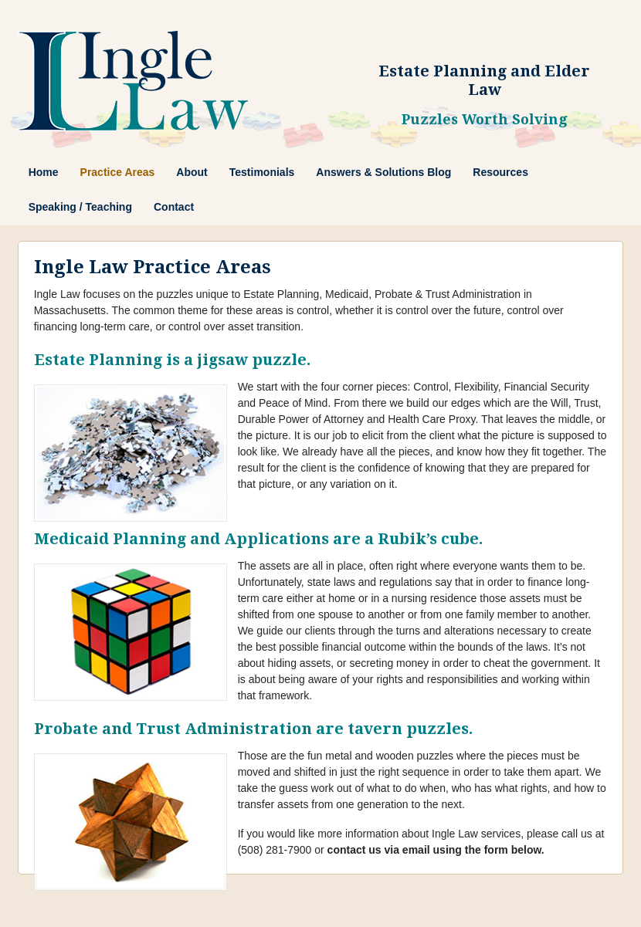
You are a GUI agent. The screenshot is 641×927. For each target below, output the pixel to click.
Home (44, 172)
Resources (500, 172)
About (191, 172)
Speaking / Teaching (80, 207)
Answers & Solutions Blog (383, 172)
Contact (174, 207)
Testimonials (262, 172)
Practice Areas (117, 172)
